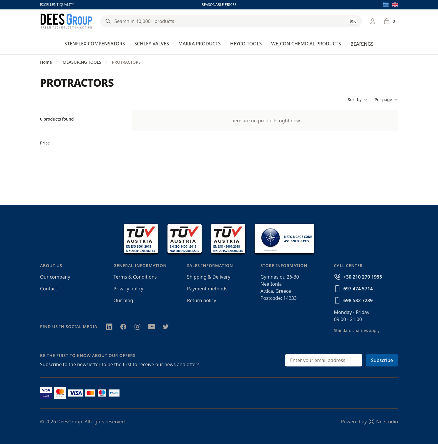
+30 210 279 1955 (362, 277)
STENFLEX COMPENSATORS (94, 43)
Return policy (201, 300)
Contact (48, 288)
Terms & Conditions (135, 277)
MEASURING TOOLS (82, 62)
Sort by (357, 100)
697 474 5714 (358, 288)
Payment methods (207, 288)
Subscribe (382, 360)
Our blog (123, 300)
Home (46, 62)
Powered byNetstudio (369, 421)
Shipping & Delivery (208, 277)
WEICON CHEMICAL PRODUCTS (306, 43)
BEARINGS (361, 44)
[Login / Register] (372, 21)
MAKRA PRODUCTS (199, 43)
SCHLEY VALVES (151, 43)
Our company (55, 277)
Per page (386, 100)
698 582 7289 (358, 300)
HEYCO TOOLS (246, 43)
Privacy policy (128, 288)
